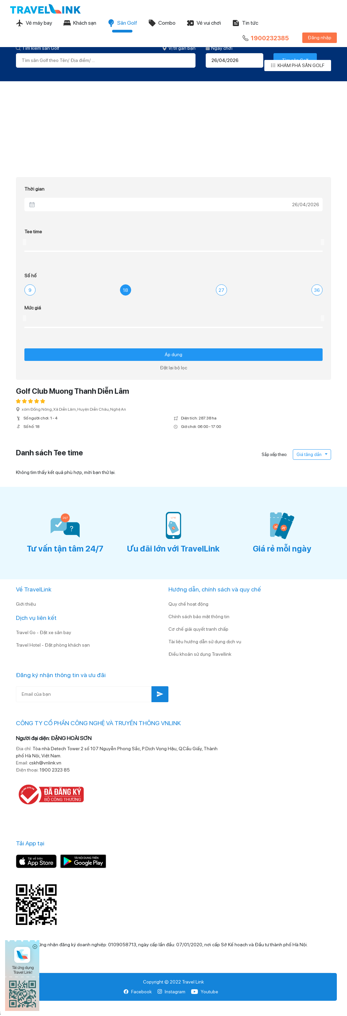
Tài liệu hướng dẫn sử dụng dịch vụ (204, 641)
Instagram (171, 991)
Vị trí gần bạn (179, 48)
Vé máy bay (34, 23)
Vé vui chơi (203, 23)
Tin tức (245, 23)
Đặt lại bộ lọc (173, 367)
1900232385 (265, 38)
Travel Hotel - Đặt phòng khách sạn (53, 645)
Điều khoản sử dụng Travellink (199, 654)
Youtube (204, 991)
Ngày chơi (219, 48)
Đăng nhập (319, 37)
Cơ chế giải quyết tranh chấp (198, 629)
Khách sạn (79, 23)
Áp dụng (173, 354)
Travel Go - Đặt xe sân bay (43, 632)
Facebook (138, 991)
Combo (162, 23)
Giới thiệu (26, 604)
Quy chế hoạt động (188, 604)
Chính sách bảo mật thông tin (198, 616)
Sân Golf (122, 23)
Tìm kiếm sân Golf (37, 48)
